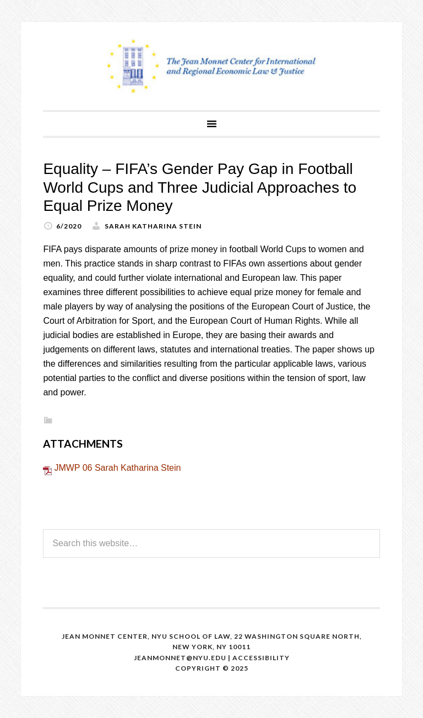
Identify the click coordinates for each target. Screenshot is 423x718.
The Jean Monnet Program (211, 66)
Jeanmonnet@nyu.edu (180, 658)
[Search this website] (211, 543)
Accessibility (261, 658)
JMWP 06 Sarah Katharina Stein (117, 467)
